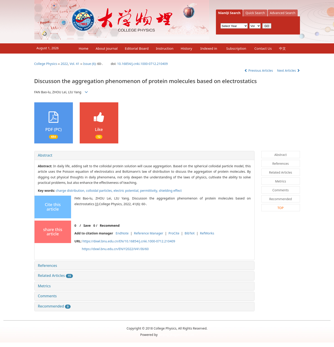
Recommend (109, 225)
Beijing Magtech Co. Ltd (176, 334)
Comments (47, 295)
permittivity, (149, 190)
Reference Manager (148, 233)
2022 (64, 64)
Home (84, 48)
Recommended (54, 306)
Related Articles (55, 275)
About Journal (107, 48)
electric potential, (127, 190)
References (47, 265)
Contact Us (263, 48)
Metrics (44, 285)
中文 (282, 48)
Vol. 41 (75, 64)
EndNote (122, 233)
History (186, 48)
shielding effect (170, 190)
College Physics (45, 64)
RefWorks (207, 233)
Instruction (164, 48)
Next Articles (288, 70)
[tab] (144, 155)
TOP (280, 208)
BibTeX (190, 233)
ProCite (173, 233)
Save (87, 225)
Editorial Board (137, 48)
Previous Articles (259, 70)
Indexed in (208, 48)
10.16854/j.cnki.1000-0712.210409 (142, 64)
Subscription (236, 48)
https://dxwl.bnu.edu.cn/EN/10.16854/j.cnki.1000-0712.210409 (128, 241)
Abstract (45, 155)
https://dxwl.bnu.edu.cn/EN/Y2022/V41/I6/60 (115, 249)
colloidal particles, (100, 190)
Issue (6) (89, 64)
